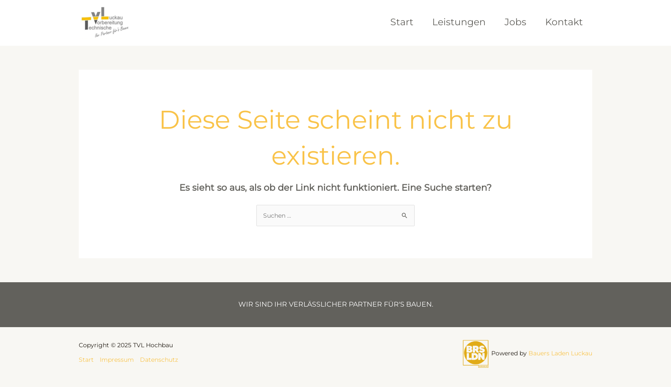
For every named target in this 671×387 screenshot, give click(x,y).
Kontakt (564, 22)
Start (401, 22)
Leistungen (459, 22)
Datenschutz (159, 359)
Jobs (515, 22)
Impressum (117, 359)
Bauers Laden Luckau (560, 353)
